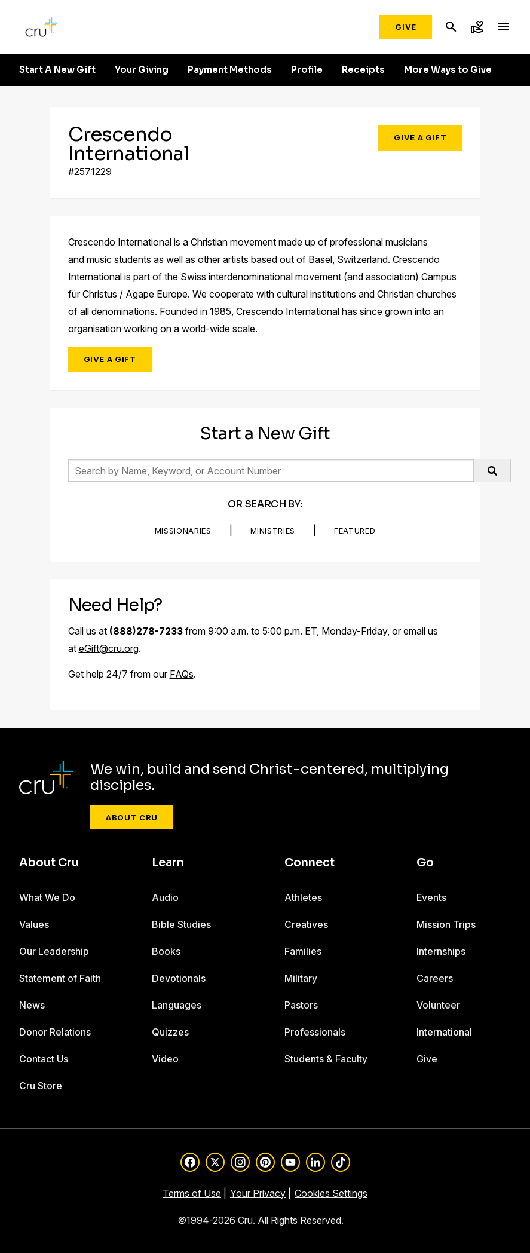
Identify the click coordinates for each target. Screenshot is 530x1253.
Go (425, 863)
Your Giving (142, 70)
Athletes (303, 897)
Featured (354, 530)
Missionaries (183, 530)
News (32, 1005)
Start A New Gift (57, 70)
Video (165, 1059)
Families (302, 951)
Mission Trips (446, 924)
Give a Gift (420, 137)
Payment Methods (230, 70)
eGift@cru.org (109, 648)
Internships (440, 951)
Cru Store (40, 1086)
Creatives (306, 924)
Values (34, 924)
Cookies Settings (331, 1193)
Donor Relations (55, 1032)
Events (431, 897)
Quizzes (170, 1032)
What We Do (47, 897)
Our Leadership (54, 951)
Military (300, 978)
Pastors (301, 1005)
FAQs (182, 674)
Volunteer (438, 1005)
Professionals (314, 1032)
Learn (168, 863)
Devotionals (179, 978)
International (444, 1032)
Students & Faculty (325, 1059)
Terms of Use (192, 1193)
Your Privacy (258, 1193)
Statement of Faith (60, 978)
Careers (434, 978)
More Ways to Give (448, 70)
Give (405, 27)
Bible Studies (181, 924)
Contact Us (43, 1059)
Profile (307, 70)
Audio (165, 897)
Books (166, 951)
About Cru (132, 817)
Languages (176, 1005)
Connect (309, 863)
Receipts (363, 70)
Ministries (273, 530)
